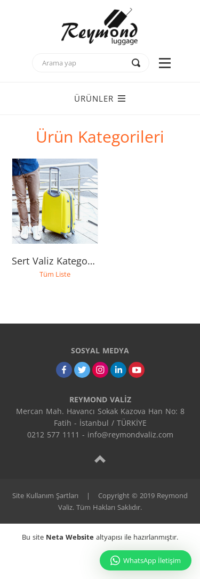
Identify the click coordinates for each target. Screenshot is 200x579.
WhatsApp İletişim (145, 560)
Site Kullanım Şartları (45, 495)
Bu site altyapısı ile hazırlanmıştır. (100, 537)
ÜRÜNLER (100, 98)
